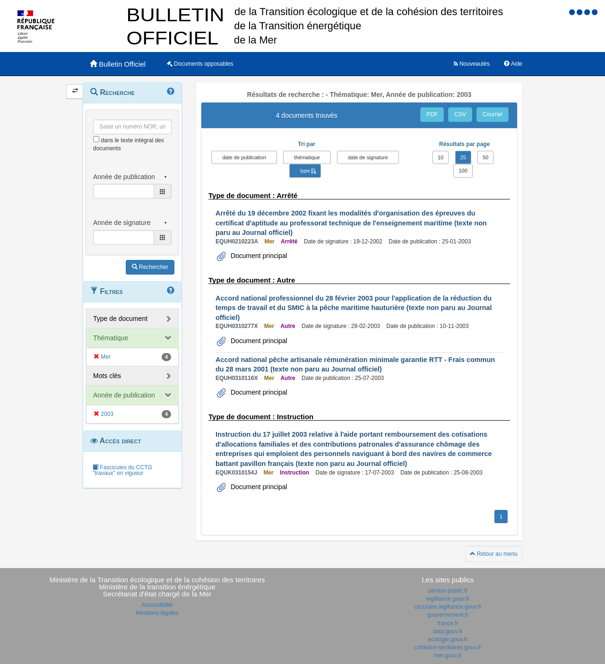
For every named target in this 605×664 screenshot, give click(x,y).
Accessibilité (157, 605)
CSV (460, 114)
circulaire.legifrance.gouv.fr (448, 607)
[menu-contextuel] (96, 139)
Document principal (258, 255)
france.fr (447, 623)
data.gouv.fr (447, 631)
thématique (307, 157)
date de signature (368, 157)
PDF (432, 114)
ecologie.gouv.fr (448, 639)
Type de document (120, 318)
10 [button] (440, 157)
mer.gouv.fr (448, 655)
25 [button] (463, 157)
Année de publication (124, 395)
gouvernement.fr (447, 615)
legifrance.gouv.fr (447, 598)
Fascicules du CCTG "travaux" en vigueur (122, 470)
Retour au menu (494, 554)
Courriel (492, 114)
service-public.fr (447, 590)
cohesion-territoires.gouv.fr (448, 647)
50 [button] (485, 157)
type (305, 170)
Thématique (110, 338)
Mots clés (107, 375)
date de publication (244, 157)
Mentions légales (157, 613)
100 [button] (462, 170)
